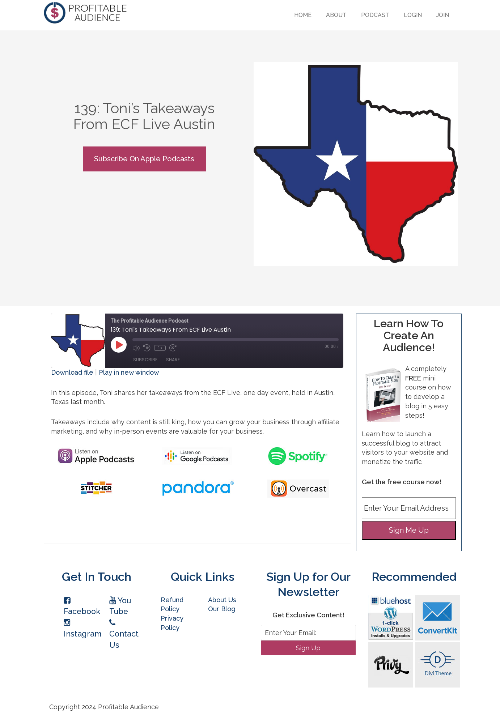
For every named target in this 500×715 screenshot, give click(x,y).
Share (173, 360)
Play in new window (129, 372)
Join (442, 15)
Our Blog (222, 609)
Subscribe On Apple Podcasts (144, 158)
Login (413, 15)
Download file (72, 372)
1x (160, 347)
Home (303, 15)
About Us (222, 600)
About (336, 15)
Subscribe (145, 360)
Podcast (375, 15)
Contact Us (124, 634)
